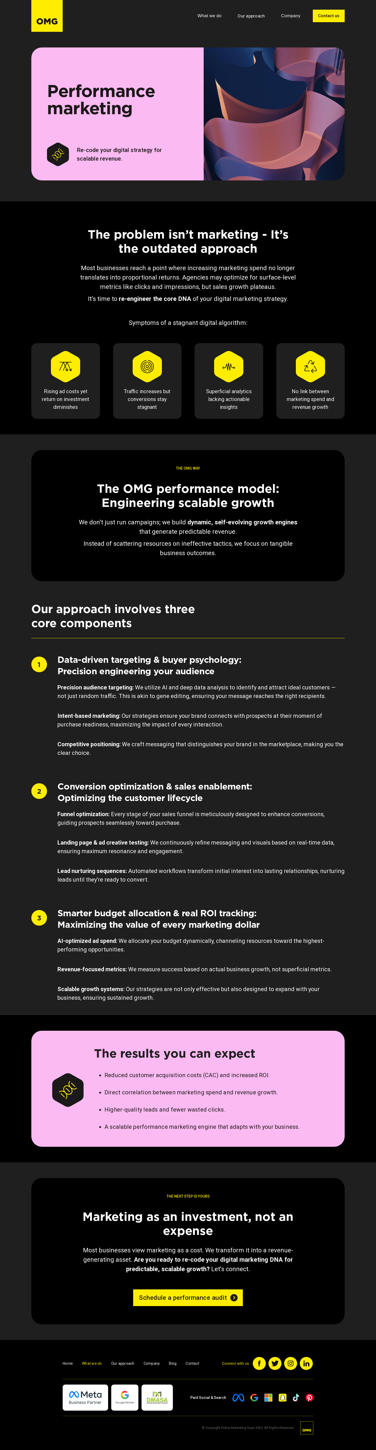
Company (152, 1363)
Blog (173, 1363)
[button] (209, 16)
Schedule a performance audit (183, 1297)
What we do (92, 1363)
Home (68, 1363)
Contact (192, 1363)
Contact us (328, 15)
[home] (47, 16)
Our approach (251, 16)
